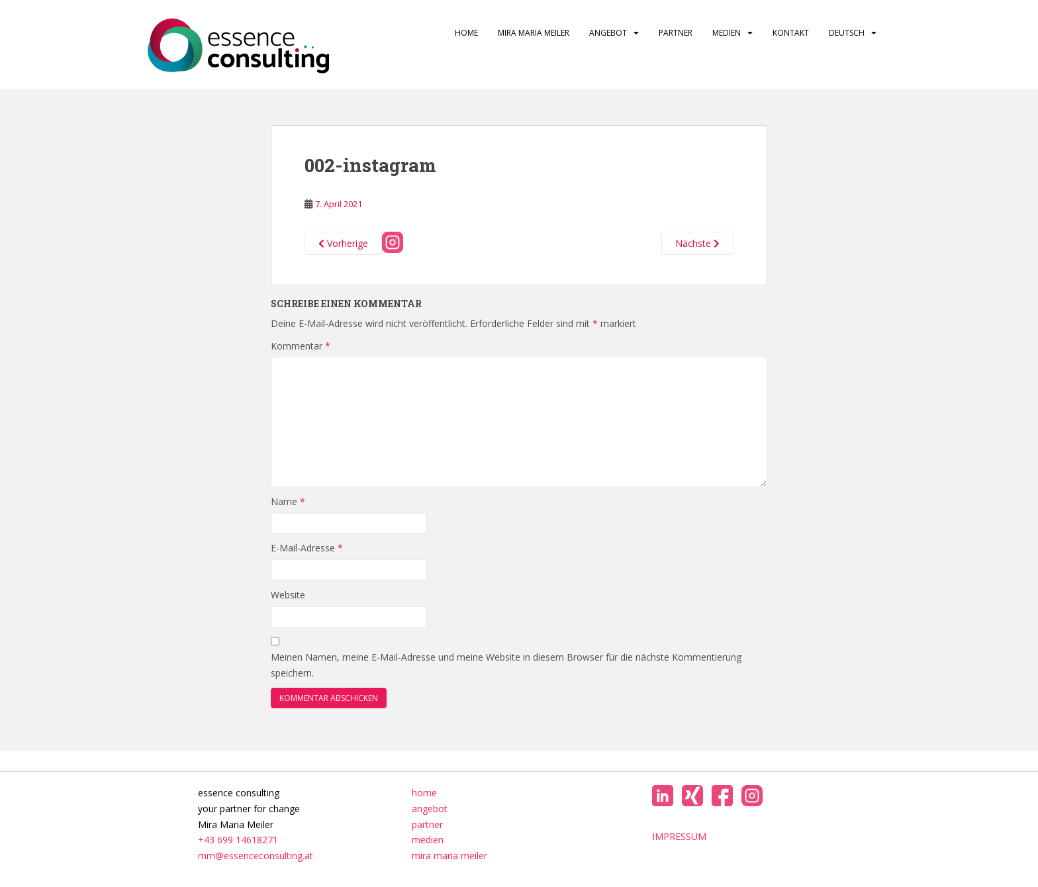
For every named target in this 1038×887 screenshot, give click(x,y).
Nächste (697, 243)
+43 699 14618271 (238, 839)
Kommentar (300, 346)
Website (288, 594)
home (466, 32)
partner (675, 32)
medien (726, 32)
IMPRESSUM (679, 836)
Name (288, 501)
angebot (608, 32)
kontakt (791, 32)
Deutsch (847, 32)
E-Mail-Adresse (307, 547)
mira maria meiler (533, 32)
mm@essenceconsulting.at (255, 855)
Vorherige (343, 243)
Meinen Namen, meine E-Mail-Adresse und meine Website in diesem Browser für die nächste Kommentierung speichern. (506, 665)
